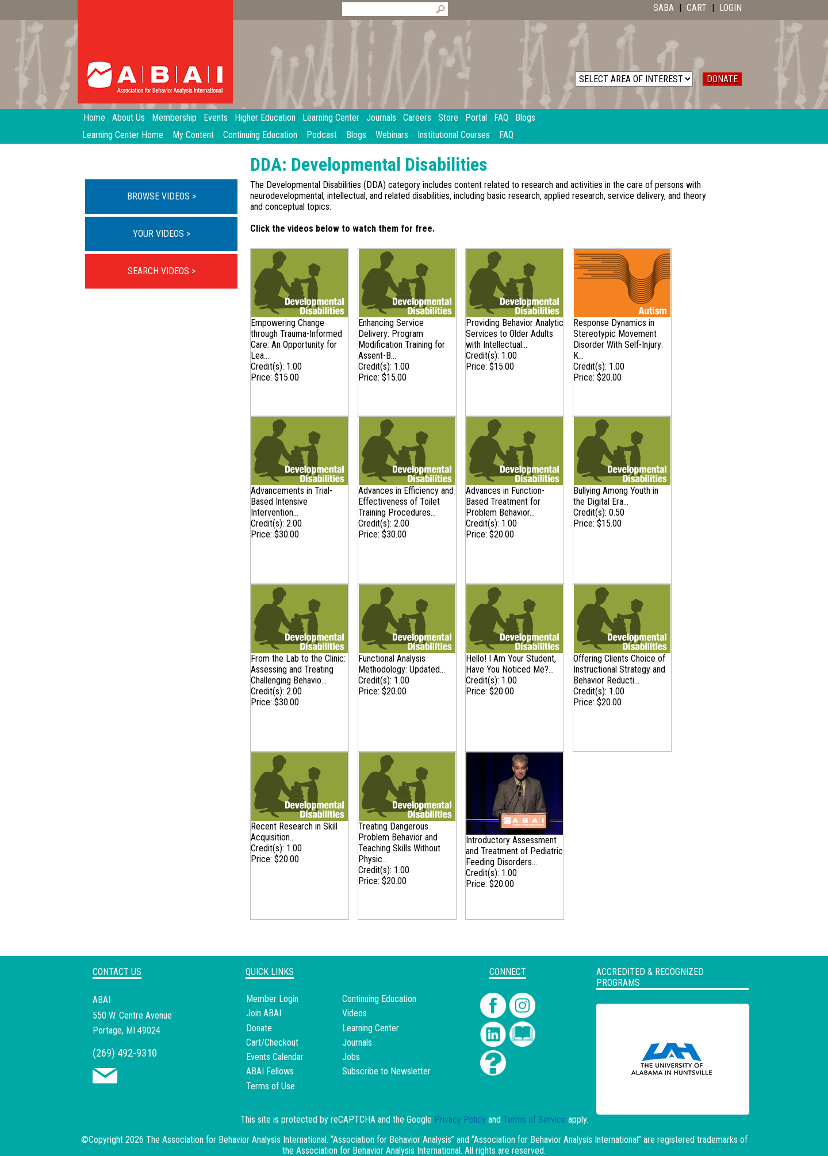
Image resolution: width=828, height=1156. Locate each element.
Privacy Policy (460, 1119)
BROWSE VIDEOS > (161, 196)
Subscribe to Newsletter (386, 1071)
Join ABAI (263, 1013)
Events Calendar (275, 1056)
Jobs (351, 1056)
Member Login (272, 998)
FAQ (506, 134)
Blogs (356, 134)
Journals (357, 1042)
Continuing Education (260, 134)
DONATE (722, 79)
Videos (354, 1013)
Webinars (391, 134)
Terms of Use (270, 1086)
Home (94, 117)
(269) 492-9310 (125, 1052)
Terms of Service (534, 1119)
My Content (193, 134)
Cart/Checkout (272, 1042)
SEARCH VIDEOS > (161, 271)
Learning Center (370, 1028)
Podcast (321, 134)
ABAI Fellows (270, 1071)
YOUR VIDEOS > (161, 233)
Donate (259, 1028)
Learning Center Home (122, 134)
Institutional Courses (453, 134)
